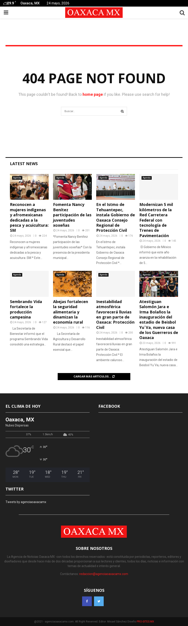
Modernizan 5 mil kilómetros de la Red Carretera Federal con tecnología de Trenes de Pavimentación (156, 220)
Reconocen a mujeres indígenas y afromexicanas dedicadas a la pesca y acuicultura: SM (29, 217)
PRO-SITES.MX (145, 621)
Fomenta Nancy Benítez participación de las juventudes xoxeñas (72, 215)
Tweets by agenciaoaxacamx (26, 502)
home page (93, 94)
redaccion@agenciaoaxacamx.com (103, 574)
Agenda (17, 178)
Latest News (24, 163)
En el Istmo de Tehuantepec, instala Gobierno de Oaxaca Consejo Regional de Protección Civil (115, 217)
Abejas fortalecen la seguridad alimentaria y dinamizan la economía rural (70, 312)
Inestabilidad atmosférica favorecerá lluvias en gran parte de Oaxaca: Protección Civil (115, 314)
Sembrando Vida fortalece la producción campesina (26, 309)
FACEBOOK (109, 406)
